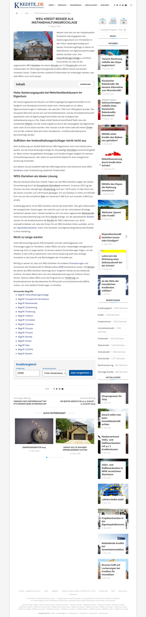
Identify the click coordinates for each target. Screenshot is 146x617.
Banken (90, 216)
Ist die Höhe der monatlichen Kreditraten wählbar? (110, 286)
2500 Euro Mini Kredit (46, 605)
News (27, 13)
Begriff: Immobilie (26, 320)
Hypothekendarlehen (27, 227)
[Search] (131, 5)
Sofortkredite (99, 601)
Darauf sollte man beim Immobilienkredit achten (111, 419)
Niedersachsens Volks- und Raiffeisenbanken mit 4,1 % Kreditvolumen (111, 443)
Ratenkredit (103, 345)
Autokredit (103, 338)
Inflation (29, 123)
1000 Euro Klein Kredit (29, 605)
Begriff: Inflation (25, 315)
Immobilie (71, 150)
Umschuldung (91, 5)
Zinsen (89, 127)
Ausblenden (85, 84)
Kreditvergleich (105, 308)
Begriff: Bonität (25, 336)
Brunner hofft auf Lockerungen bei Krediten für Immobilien (111, 570)
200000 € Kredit (107, 609)
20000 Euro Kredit (25, 607)
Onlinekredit (104, 352)
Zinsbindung (49, 189)
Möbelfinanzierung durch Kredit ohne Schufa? (112, 162)
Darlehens (18, 170)
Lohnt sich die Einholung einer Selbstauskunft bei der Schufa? (112, 261)
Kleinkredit (90, 601)
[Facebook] (114, 5)
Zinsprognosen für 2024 (34, 447)
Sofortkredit (103, 358)
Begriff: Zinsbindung (27, 307)
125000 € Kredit (81, 609)
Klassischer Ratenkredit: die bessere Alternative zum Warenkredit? (112, 85)
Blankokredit (88, 213)
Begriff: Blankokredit (27, 303)
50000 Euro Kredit (92, 607)
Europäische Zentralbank (48, 185)
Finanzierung (75, 5)
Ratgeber (55, 591)
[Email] (126, 5)
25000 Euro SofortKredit (41, 607)
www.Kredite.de (42, 598)
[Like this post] (49, 389)
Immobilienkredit (106, 328)
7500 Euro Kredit (75, 605)
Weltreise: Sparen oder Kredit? (111, 214)
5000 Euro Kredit (62, 605)
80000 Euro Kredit (38, 609)
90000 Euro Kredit (53, 609)
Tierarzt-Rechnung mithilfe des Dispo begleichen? (112, 62)
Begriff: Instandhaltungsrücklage (33, 294)
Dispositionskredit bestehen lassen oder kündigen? (111, 237)
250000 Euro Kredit (121, 609)
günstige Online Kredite (77, 601)
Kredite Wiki (103, 591)
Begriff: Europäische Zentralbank (33, 299)
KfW (61, 267)
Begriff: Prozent (25, 332)
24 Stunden (76, 598)
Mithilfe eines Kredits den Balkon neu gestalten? (112, 137)
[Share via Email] (62, 389)
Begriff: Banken (25, 353)
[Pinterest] (123, 5)
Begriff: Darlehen (26, 324)
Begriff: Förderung (26, 311)
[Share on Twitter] (57, 389)
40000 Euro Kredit (77, 607)
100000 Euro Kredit (68, 609)
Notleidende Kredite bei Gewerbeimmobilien (113, 546)
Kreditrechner (104, 321)
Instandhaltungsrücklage (68, 58)
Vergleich (62, 5)
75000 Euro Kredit (24, 609)
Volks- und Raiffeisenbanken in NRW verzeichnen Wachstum (112, 469)
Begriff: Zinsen (25, 341)
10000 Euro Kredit (89, 605)
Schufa (53, 216)
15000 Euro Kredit (118, 605)
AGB (112, 591)
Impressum (73, 594)
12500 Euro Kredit (103, 605)
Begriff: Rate (24, 345)
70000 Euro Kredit (120, 607)
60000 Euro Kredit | (107, 607)
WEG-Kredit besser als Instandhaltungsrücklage (53, 13)
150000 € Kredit (94, 609)
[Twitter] (117, 5)
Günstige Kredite (106, 372)
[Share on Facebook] (54, 389)
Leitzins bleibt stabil (113, 499)
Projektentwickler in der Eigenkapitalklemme (113, 521)
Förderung (70, 277)
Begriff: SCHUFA (25, 349)
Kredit (51, 5)
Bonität (50, 220)
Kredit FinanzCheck (112, 598)
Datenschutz (122, 591)
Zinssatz (54, 65)
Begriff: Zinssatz (25, 328)
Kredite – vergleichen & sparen (29, 591)
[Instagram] (120, 5)
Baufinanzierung (105, 365)
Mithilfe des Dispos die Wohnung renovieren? (112, 187)
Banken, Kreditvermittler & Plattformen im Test (78, 591)
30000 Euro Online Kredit (61, 607)
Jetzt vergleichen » (81, 373)
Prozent (70, 65)
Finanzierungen (76, 263)
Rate (43, 196)
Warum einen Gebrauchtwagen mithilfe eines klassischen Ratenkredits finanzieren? (111, 107)
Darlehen (105, 5)
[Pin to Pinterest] (59, 389)
